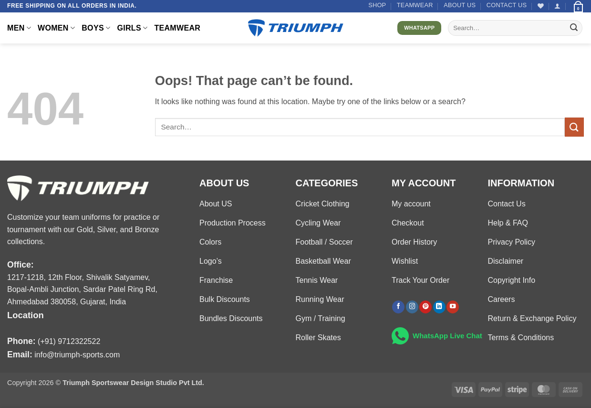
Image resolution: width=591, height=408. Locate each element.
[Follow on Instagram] (412, 307)
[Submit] (574, 28)
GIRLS (132, 27)
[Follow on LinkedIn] (439, 307)
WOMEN (56, 27)
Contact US (507, 5)
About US (460, 5)
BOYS (96, 27)
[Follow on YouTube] (452, 307)
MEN (19, 27)
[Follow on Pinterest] (425, 307)
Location (25, 315)
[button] (557, 6)
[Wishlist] (541, 6)
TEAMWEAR (415, 5)
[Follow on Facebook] (398, 307)
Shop (377, 5)
